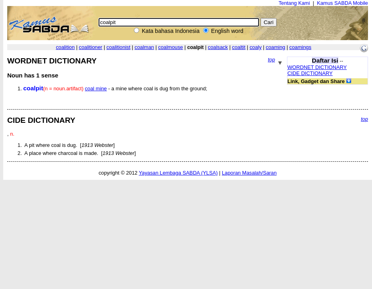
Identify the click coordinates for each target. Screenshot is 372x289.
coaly (256, 47)
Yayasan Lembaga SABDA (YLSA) (178, 173)
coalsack (218, 47)
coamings (300, 47)
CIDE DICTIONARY (310, 73)
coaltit (238, 47)
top (271, 60)
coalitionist (119, 47)
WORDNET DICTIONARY (317, 67)
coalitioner (90, 47)
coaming (275, 47)
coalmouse (170, 47)
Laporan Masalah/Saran (249, 173)
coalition (65, 47)
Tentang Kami (294, 3)
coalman (144, 47)
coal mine (96, 88)
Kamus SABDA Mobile (342, 3)
